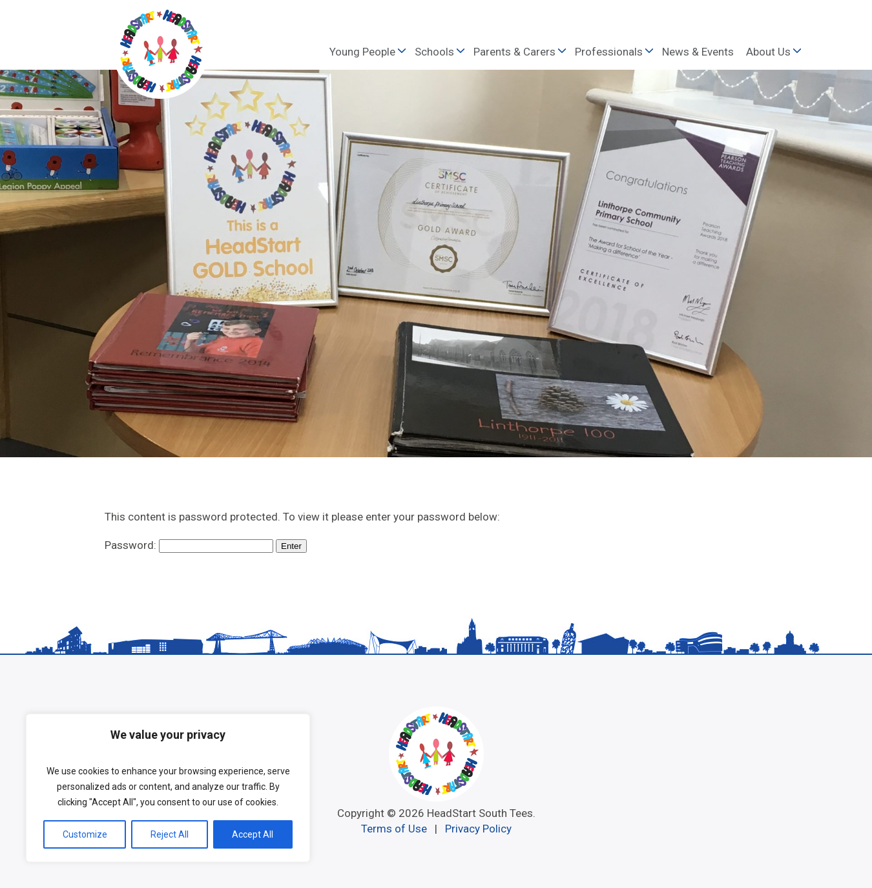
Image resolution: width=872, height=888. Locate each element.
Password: (189, 545)
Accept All (252, 834)
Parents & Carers (514, 51)
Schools (434, 51)
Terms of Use (394, 828)
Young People (362, 51)
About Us (768, 51)
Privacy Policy (478, 828)
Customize (85, 834)
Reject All (170, 834)
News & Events (698, 51)
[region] (168, 788)
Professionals (609, 51)
